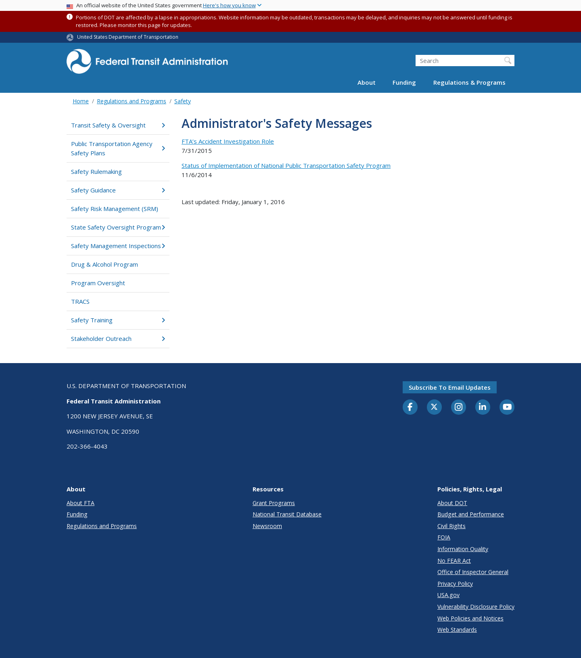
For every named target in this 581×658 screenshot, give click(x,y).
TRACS (80, 301)
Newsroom (267, 526)
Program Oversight (98, 283)
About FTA (80, 503)
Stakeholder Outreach (118, 338)
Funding (404, 82)
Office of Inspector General (472, 572)
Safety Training (118, 320)
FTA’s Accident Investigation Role (228, 141)
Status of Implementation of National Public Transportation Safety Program (286, 165)
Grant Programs (274, 503)
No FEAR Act (454, 560)
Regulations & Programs (469, 82)
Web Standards (457, 629)
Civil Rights (451, 526)
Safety (182, 101)
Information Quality (462, 549)
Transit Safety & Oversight (118, 125)
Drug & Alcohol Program (104, 264)
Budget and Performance (470, 514)
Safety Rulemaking (96, 171)
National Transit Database (287, 514)
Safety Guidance (118, 190)
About (366, 82)
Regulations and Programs (131, 101)
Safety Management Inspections (118, 246)
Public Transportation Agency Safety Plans (118, 148)
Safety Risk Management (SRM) (114, 209)
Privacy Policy (455, 583)
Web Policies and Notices (470, 618)
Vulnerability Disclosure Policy (475, 606)
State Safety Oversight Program (118, 227)
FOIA (443, 537)
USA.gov (448, 595)
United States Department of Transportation (127, 36)
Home (81, 101)
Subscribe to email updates (450, 387)
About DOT (452, 503)
